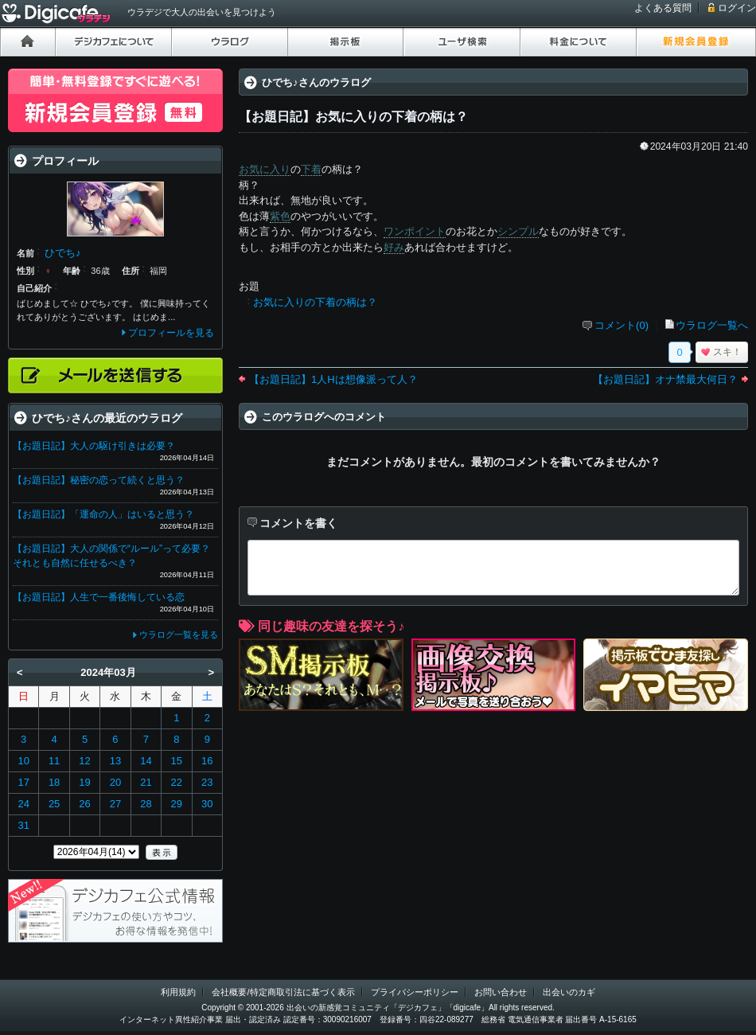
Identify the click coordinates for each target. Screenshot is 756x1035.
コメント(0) (621, 325)
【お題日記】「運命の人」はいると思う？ (103, 514)
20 (115, 782)
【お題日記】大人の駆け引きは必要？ (94, 445)
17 (23, 782)
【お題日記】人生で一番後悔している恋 (99, 597)
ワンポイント (415, 231)
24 (23, 804)
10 (23, 761)
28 (145, 804)
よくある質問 (663, 8)
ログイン (737, 8)
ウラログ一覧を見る (178, 634)
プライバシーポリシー (414, 992)
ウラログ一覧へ (712, 325)
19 (84, 782)
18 (54, 782)
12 (84, 761)
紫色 (280, 216)
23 (206, 782)
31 (23, 825)
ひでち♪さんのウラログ (316, 82)
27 (115, 804)
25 (54, 804)
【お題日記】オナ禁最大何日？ (665, 379)
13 (115, 761)
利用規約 (178, 992)
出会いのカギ (569, 992)
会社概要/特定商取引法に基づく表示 (283, 992)
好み (394, 247)
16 (206, 761)
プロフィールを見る (171, 332)
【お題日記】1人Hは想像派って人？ (333, 379)
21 (145, 782)
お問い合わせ (500, 992)
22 (176, 782)
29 (176, 804)
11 (54, 761)
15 (176, 761)
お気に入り (264, 169)
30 (206, 804)
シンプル (518, 231)
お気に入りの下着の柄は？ (315, 302)
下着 (311, 169)
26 (84, 804)
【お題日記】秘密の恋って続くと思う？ (99, 480)
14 (145, 761)
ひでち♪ (63, 253)
